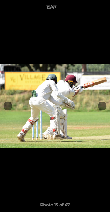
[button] (88, 8)
